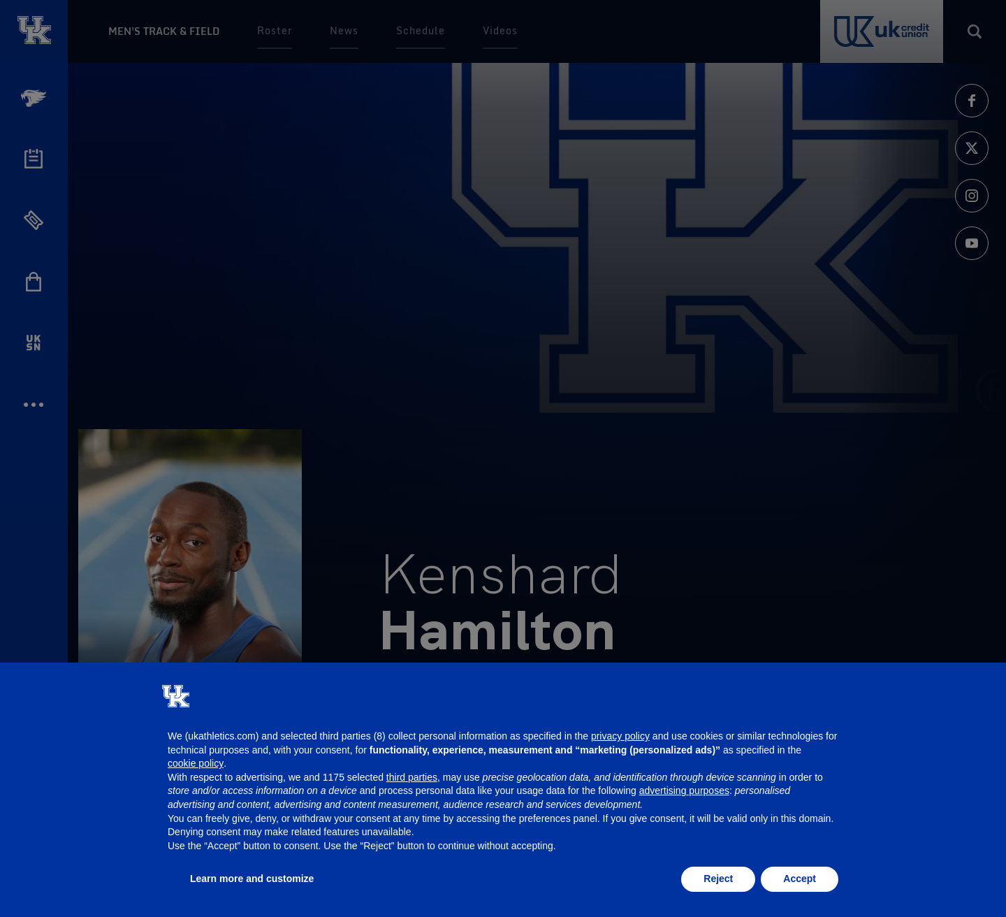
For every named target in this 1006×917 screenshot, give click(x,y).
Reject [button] (718, 878)
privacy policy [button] (620, 736)
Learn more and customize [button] (252, 878)
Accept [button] (799, 878)
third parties (411, 777)
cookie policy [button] (196, 763)
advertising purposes (684, 790)
